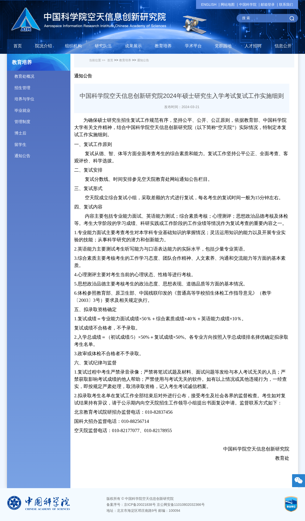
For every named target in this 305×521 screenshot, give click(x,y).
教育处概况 (42, 74)
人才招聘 (253, 46)
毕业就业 (42, 109)
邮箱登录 (268, 4)
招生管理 (42, 86)
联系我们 (286, 4)
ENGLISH (208, 4)
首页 (17, 46)
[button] (103, 47)
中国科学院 (247, 4)
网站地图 (228, 4)
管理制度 (42, 120)
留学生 (42, 143)
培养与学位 (42, 97)
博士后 (42, 131)
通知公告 (42, 154)
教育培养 (125, 60)
